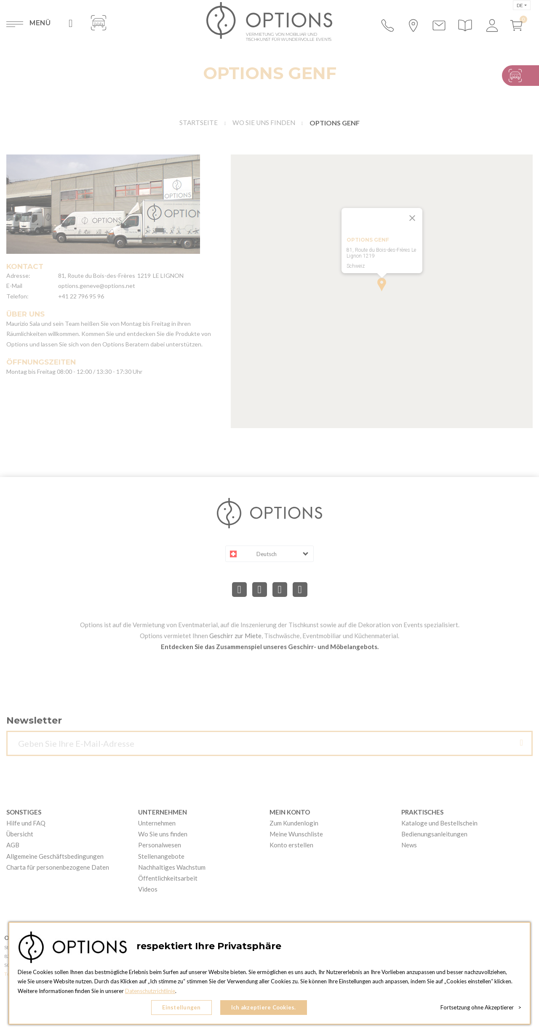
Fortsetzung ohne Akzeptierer (480, 1007)
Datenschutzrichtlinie (150, 991)
